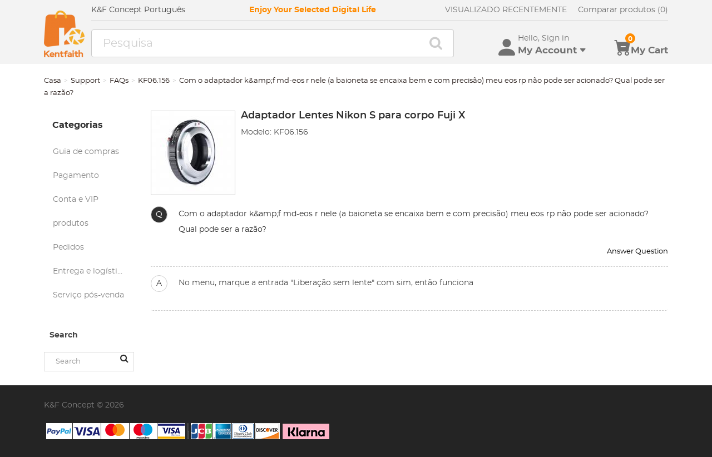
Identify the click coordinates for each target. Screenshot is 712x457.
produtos (70, 223)
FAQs (119, 81)
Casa (52, 81)
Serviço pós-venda (88, 295)
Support (85, 81)
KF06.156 (154, 81)
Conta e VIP (75, 199)
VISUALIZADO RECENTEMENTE (506, 10)
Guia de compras (86, 152)
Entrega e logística (89, 271)
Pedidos (68, 247)
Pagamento (76, 176)
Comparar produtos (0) (623, 10)
